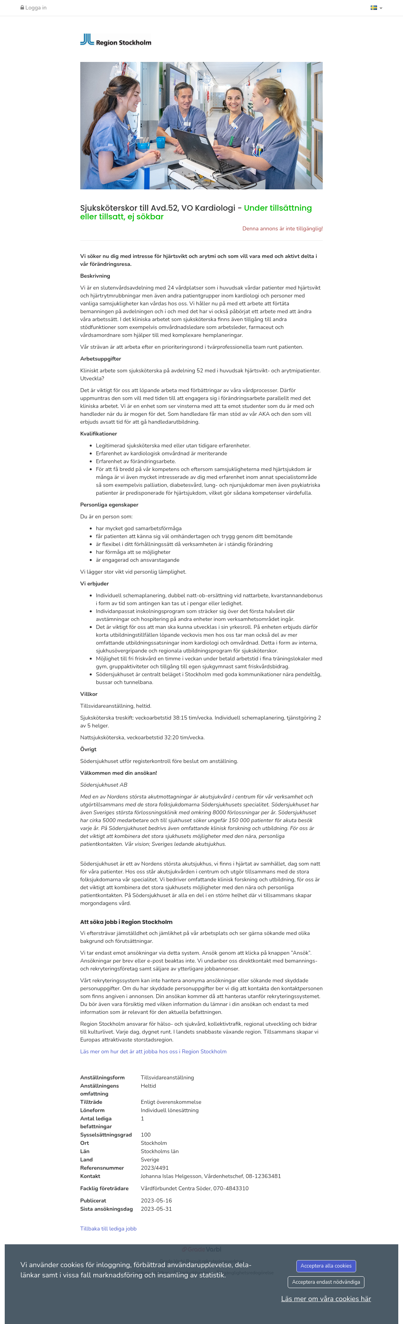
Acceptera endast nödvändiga (326, 1282)
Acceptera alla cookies (326, 1266)
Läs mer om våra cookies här (326, 1298)
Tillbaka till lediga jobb (108, 1228)
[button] (376, 8)
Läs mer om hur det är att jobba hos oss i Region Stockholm (153, 1051)
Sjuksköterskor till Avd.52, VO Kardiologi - (196, 212)
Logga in (33, 7)
